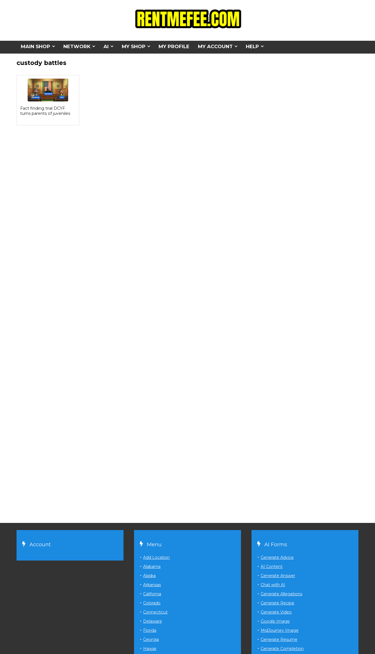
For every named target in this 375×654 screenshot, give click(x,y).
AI (106, 46)
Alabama (152, 566)
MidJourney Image (280, 630)
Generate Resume (279, 639)
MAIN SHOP (35, 46)
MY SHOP (133, 46)
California (152, 593)
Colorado (152, 603)
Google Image (275, 621)
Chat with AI (273, 584)
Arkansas (152, 584)
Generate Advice (277, 557)
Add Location (156, 557)
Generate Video (276, 612)
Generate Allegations (281, 593)
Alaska (149, 575)
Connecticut (155, 612)
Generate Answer (278, 575)
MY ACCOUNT (215, 46)
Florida (149, 630)
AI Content (272, 566)
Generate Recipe (277, 603)
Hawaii (149, 648)
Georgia (151, 639)
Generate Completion (282, 648)
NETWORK (76, 46)
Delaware (152, 621)
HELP (252, 46)
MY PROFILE (174, 46)
